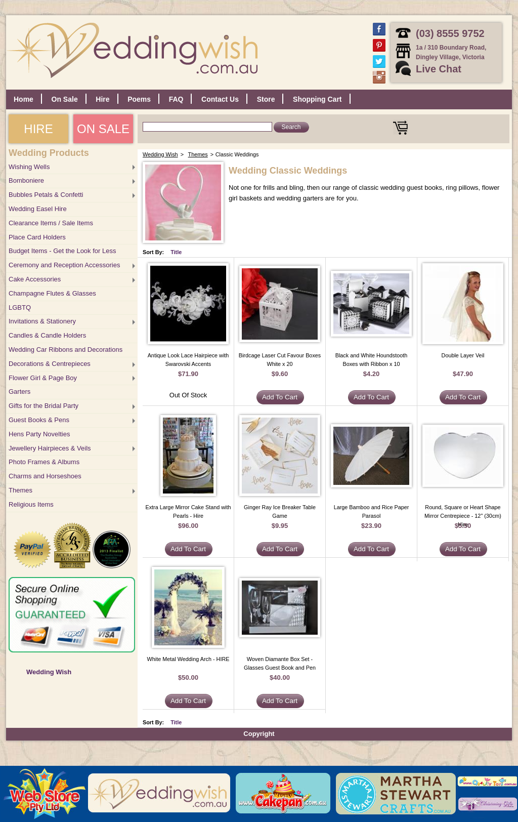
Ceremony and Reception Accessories (64, 265)
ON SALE (103, 129)
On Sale (65, 99)
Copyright (258, 733)
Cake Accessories (35, 279)
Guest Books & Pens (39, 420)
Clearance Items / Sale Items (51, 223)
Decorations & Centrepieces (50, 363)
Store (266, 99)
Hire (102, 99)
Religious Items (31, 504)
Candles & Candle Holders (47, 335)
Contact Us (220, 99)
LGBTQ (20, 307)
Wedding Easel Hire (38, 209)
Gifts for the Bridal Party (43, 405)
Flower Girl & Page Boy (43, 378)
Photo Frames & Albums (44, 462)
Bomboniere (26, 180)
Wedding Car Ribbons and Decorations (65, 349)
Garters (19, 391)
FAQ (176, 99)
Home (23, 99)
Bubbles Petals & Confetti (46, 194)
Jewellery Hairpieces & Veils (50, 448)
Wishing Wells (29, 167)
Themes (20, 490)
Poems (139, 99)
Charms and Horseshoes (45, 476)
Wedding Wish (48, 672)
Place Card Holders (37, 237)
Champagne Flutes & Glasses (52, 293)
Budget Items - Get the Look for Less (62, 251)
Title (176, 252)
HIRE (38, 129)
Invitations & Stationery (42, 321)
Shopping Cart (317, 99)
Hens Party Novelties (39, 434)
